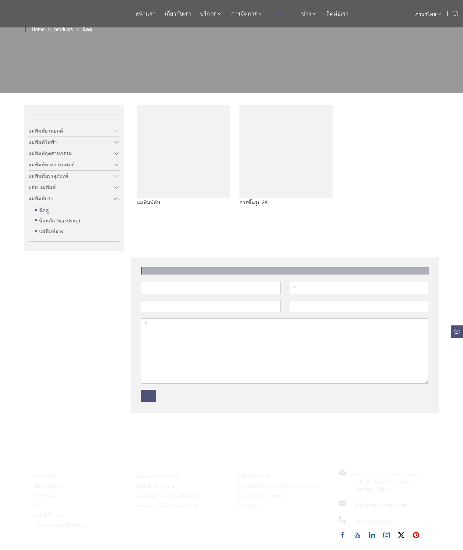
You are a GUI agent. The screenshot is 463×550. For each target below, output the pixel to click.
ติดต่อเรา (337, 14)
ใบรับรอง (43, 496)
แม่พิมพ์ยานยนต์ (41, 130)
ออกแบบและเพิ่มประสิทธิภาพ (166, 505)
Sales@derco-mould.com (379, 505)
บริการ (211, 14)
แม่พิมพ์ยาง (36, 198)
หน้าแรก (145, 14)
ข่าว (309, 14)
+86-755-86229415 (373, 521)
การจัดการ (247, 14)
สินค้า (282, 14)
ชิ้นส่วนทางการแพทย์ (259, 496)
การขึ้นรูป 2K (266, 202)
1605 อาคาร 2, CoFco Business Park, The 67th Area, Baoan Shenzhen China (387, 482)
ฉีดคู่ (87, 29)
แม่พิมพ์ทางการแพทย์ (47, 164)
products (63, 29)
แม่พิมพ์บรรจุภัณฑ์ (44, 176)
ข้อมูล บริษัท (47, 486)
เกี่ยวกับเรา (178, 14)
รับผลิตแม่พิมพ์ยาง (154, 486)
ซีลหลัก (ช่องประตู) (55, 220)
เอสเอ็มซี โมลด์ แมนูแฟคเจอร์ (167, 496)
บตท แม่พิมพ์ (37, 187)
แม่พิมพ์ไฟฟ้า (38, 142)
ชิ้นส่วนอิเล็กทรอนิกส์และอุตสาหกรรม (276, 486)
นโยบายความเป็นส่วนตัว (60, 525)
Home (38, 29)
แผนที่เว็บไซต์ (48, 515)
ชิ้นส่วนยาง (248, 505)
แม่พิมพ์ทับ (161, 202)
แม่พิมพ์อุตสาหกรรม (46, 153)
